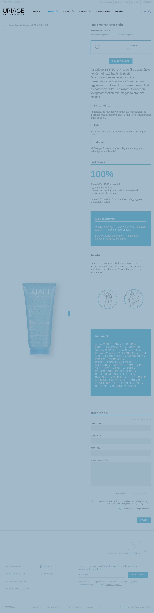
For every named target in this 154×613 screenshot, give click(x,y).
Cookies (89, 607)
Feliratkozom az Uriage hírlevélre (134, 509)
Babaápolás (85, 11)
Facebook (46, 567)
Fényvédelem (103, 11)
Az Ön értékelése (100, 460)
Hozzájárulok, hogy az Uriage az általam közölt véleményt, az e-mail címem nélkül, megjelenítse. (120, 502)
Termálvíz (36, 11)
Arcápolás (68, 11)
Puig (100, 607)
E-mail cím (96, 448)
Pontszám (121, 493)
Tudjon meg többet (141, 503)
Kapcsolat (146, 2)
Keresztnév (97, 424)
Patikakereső (122, 2)
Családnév (96, 436)
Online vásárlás (120, 61)
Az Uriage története (12, 2)
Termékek (120, 11)
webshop (135, 2)
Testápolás (52, 11)
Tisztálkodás (24, 25)
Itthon (5, 25)
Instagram (46, 574)
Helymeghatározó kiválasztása (135, 607)
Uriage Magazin (105, 2)
